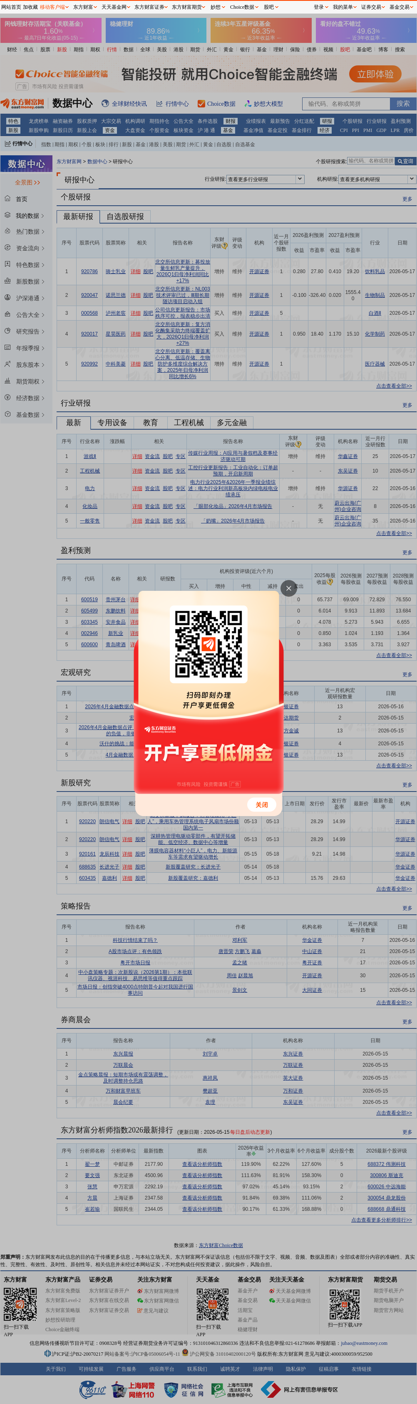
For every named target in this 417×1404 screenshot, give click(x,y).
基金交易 (400, 7)
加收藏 (30, 7)
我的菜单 (343, 7)
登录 (319, 7)
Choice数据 (242, 7)
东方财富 (83, 7)
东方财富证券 (149, 7)
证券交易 (371, 7)
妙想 (216, 7)
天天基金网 (114, 7)
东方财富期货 (187, 7)
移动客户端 (52, 7)
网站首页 (11, 7)
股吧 (269, 7)
